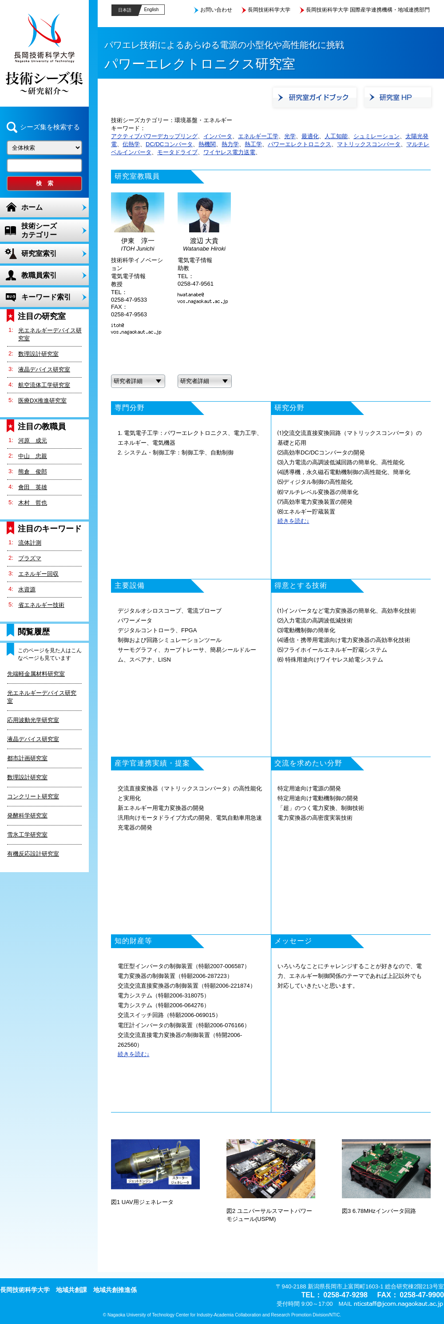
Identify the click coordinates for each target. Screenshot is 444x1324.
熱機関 (207, 144)
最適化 (310, 136)
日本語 (124, 10)
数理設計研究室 (38, 354)
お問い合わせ (216, 10)
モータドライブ (177, 152)
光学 (290, 136)
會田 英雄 (32, 487)
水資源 (27, 589)
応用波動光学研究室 (33, 720)
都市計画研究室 (27, 758)
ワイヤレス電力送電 (229, 152)
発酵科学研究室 (27, 815)
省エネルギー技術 (41, 605)
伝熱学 (131, 144)
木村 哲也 (32, 502)
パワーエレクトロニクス (299, 144)
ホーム (32, 207)
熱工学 (253, 144)
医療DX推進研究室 (42, 400)
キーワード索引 (46, 297)
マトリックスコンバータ (368, 144)
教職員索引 (39, 275)
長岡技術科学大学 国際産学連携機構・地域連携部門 (368, 10)
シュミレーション (376, 136)
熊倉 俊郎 (32, 471)
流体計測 (29, 542)
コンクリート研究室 (33, 796)
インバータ (217, 136)
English (151, 9)
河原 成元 (32, 440)
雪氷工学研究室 (27, 834)
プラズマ (29, 558)
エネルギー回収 (38, 573)
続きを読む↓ (293, 521)
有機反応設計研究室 (33, 853)
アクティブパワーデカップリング (154, 136)
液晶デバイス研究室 (44, 369)
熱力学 (230, 144)
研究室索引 (39, 253)
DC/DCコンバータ (169, 144)
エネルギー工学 (258, 136)
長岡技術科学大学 (269, 10)
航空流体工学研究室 (44, 385)
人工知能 (336, 136)
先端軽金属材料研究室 (36, 673)
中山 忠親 (32, 456)
